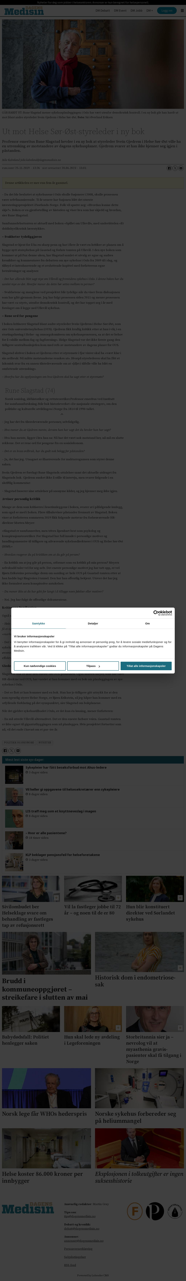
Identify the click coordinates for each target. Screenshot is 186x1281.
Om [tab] (147, 623)
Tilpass (93, 665)
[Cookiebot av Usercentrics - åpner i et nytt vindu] (156, 613)
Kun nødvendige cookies (40, 665)
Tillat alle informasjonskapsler (146, 665)
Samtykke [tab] (38, 623)
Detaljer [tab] (93, 623)
